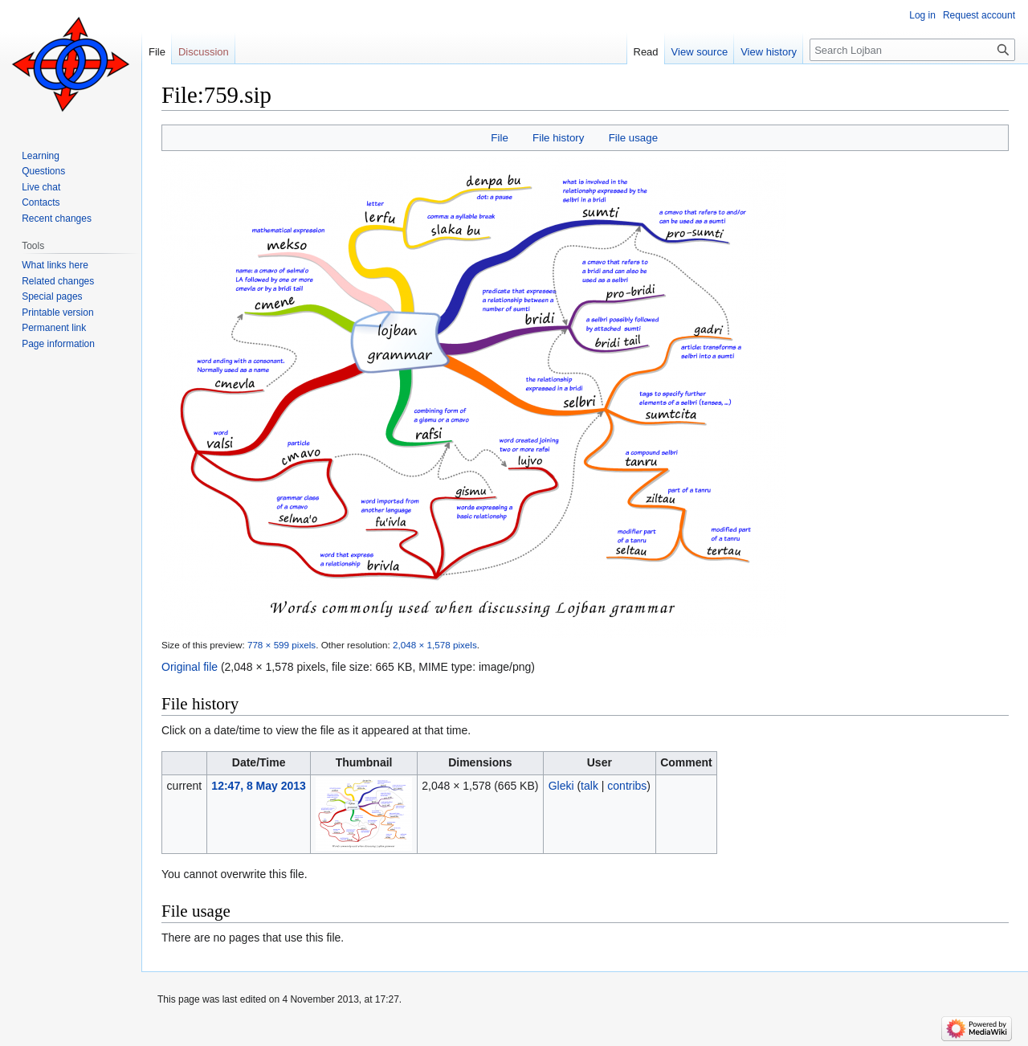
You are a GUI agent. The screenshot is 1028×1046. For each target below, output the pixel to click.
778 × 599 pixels (281, 644)
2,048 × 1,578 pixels (435, 644)
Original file (189, 666)
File (499, 138)
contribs (627, 785)
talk (589, 785)
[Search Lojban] (912, 50)
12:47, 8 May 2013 (258, 785)
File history (558, 138)
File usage (633, 138)
